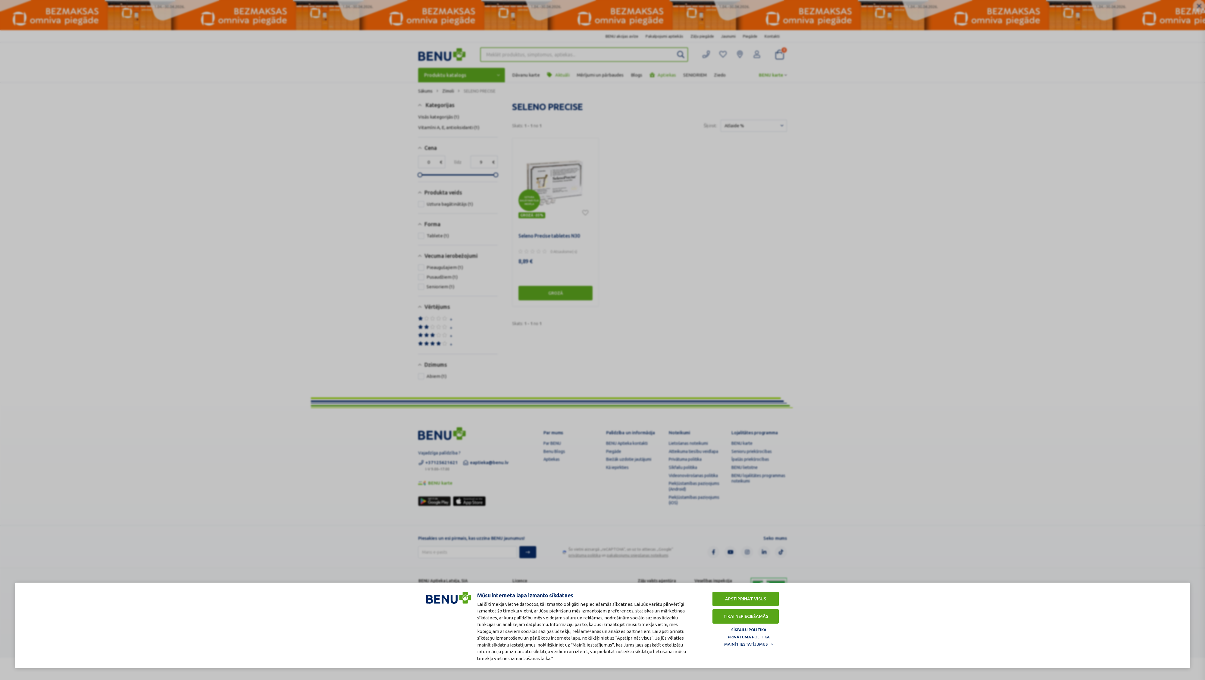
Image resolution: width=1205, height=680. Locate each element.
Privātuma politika (749, 637)
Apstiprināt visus (745, 598)
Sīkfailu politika (748, 630)
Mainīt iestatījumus (746, 644)
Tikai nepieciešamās (745, 616)
